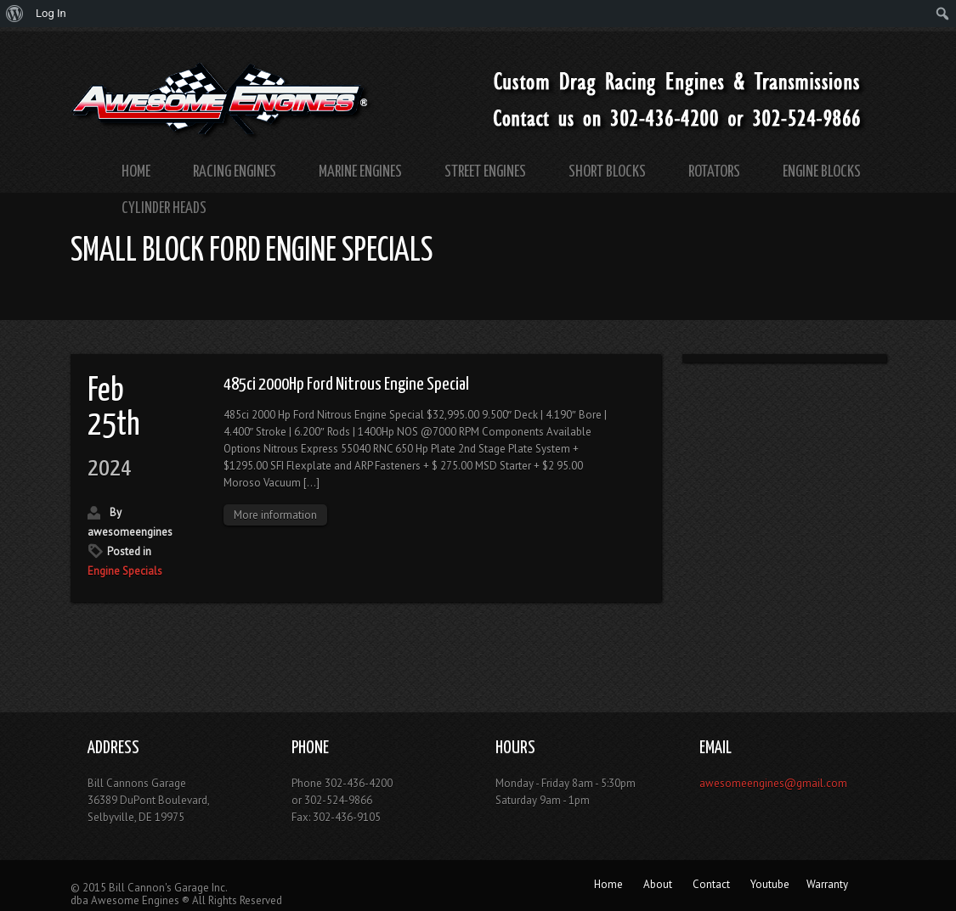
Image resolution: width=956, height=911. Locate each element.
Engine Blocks (822, 172)
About (657, 884)
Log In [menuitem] (51, 13)
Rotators (714, 172)
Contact (711, 884)
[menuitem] (15, 13)
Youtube (769, 884)
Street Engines (485, 172)
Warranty (827, 884)
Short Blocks (607, 172)
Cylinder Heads (164, 208)
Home (136, 172)
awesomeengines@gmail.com (773, 783)
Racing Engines (234, 172)
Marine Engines (360, 172)
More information (275, 515)
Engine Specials (125, 571)
